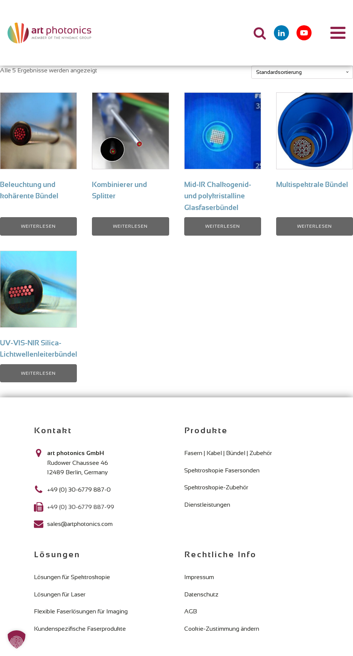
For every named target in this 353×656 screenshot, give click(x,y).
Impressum (199, 577)
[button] (16, 639)
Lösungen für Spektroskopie (72, 577)
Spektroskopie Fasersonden (222, 470)
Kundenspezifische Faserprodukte (80, 628)
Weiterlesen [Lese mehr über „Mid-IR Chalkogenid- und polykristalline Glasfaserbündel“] (222, 226)
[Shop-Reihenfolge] (302, 72)
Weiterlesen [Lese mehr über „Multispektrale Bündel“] (314, 226)
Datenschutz (201, 594)
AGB (190, 611)
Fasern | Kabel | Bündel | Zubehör (228, 453)
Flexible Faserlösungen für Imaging (81, 611)
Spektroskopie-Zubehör (216, 487)
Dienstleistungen (207, 504)
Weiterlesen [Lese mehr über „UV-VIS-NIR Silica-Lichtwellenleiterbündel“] (38, 373)
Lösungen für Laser (60, 594)
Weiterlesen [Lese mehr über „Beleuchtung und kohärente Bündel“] (38, 226)
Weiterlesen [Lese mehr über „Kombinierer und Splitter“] (130, 226)
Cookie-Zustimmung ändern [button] (221, 628)
